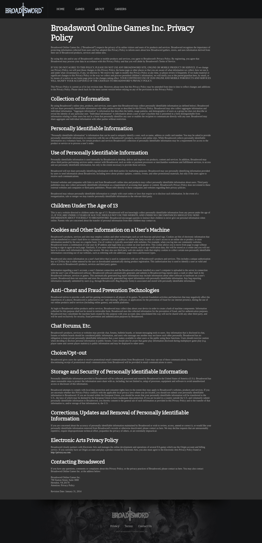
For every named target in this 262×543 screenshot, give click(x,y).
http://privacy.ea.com (61, 452)
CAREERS (120, 9)
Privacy (114, 526)
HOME (60, 9)
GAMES (79, 9)
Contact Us (145, 526)
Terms (129, 526)
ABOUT (99, 9)
